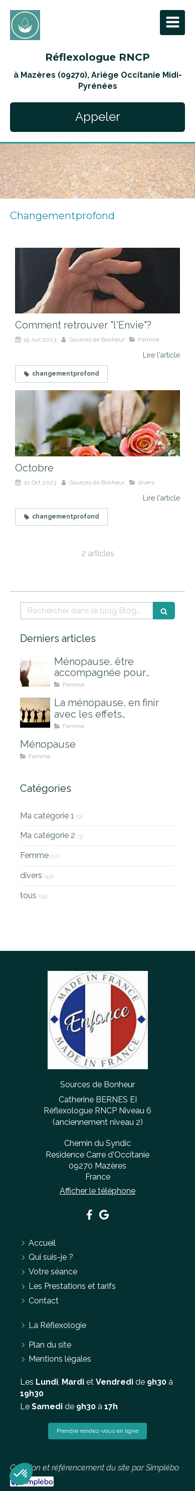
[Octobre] (97, 423)
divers (31, 875)
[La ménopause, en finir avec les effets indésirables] (35, 713)
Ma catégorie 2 (47, 835)
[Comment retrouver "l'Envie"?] (97, 281)
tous (28, 895)
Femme (34, 855)
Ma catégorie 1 (47, 815)
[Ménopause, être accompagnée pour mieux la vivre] (35, 671)
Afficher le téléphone (97, 1191)
